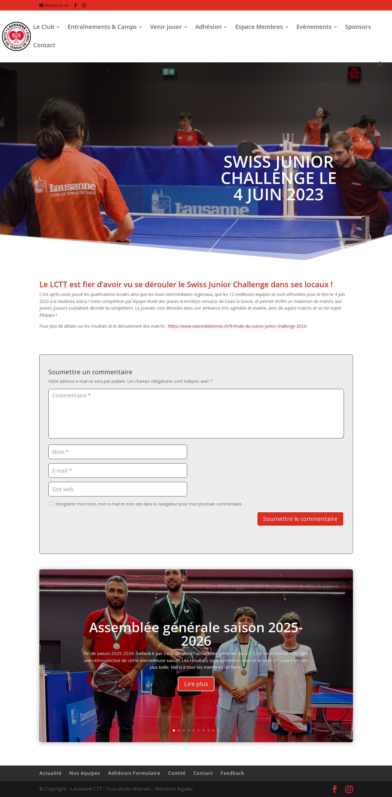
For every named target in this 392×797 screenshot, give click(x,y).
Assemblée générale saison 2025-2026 (196, 638)
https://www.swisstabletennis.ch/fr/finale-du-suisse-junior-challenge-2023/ (237, 326)
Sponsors (358, 28)
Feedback (232, 773)
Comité (177, 773)
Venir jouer (166, 28)
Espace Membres (259, 28)
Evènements (314, 28)
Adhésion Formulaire (134, 773)
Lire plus (196, 689)
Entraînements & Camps (102, 28)
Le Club (43, 28)
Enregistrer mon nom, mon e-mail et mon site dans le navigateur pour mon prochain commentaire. (148, 504)
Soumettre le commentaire (300, 519)
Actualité (50, 773)
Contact (44, 46)
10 (218, 730)
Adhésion (208, 28)
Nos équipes (84, 773)
